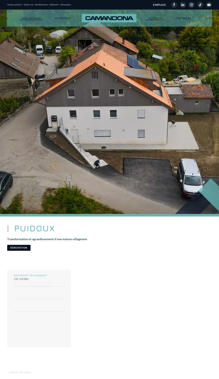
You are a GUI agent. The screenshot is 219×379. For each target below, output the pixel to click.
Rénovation (18, 247)
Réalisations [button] (32, 18)
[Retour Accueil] (109, 18)
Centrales (183, 18)
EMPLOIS (159, 4)
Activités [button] (155, 18)
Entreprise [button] (62, 18)
